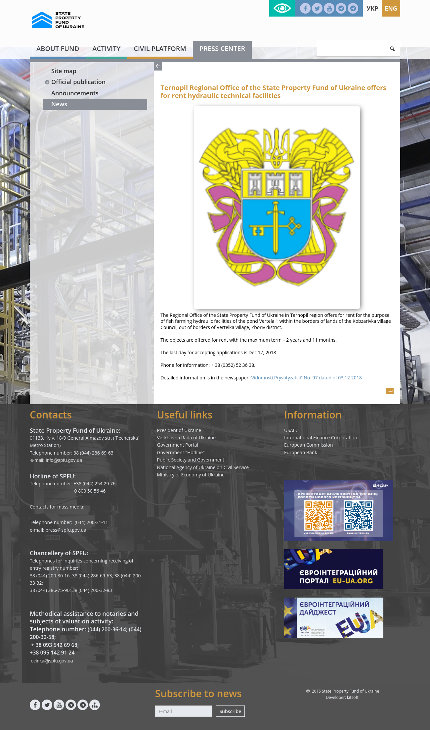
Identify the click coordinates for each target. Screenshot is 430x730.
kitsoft (353, 697)
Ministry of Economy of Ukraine (191, 474)
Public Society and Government (191, 460)
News (59, 104)
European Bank (300, 452)
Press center (222, 48)
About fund (57, 48)
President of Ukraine (179, 430)
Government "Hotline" (181, 452)
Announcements (75, 93)
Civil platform (160, 48)
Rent (390, 391)
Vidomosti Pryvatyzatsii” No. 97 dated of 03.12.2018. (307, 377)
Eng (391, 8)
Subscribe (230, 711)
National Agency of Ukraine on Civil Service (203, 467)
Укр (372, 8)
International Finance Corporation (320, 437)
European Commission (308, 445)
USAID (291, 430)
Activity (106, 48)
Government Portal (177, 445)
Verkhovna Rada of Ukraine (186, 437)
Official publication (75, 82)
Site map (63, 71)
